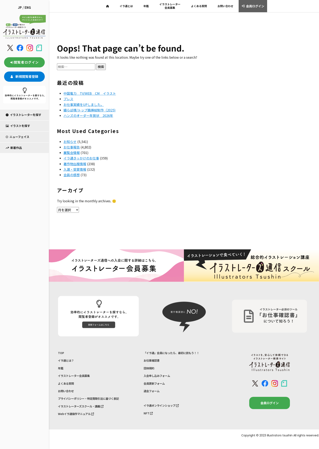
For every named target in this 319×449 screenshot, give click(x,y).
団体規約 (150, 370)
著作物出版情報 (74, 163)
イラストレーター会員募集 (169, 6)
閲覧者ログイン (24, 62)
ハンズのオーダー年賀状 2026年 (88, 115)
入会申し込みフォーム (159, 378)
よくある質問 (199, 6)
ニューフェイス (17, 137)
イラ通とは (126, 6)
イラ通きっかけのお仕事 (81, 158)
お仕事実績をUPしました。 (83, 104)
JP (20, 7)
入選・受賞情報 (74, 169)
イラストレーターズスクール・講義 (84, 412)
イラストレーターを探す (23, 115)
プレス (68, 98)
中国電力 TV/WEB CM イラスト (89, 93)
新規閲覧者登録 (24, 76)
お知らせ (69, 141)
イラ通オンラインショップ (164, 411)
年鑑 (146, 6)
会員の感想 (71, 174)
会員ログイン (252, 6)
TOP (61, 353)
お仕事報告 (71, 147)
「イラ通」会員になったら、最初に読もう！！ (176, 353)
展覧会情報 (71, 152)
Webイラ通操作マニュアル (78, 421)
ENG (28, 7)
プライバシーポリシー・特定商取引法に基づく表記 (93, 404)
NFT (148, 419)
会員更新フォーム (156, 387)
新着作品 (14, 148)
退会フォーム (153, 395)
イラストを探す (18, 126)
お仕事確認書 (153, 361)
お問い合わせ (225, 6)
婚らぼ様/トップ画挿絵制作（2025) (89, 110)
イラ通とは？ (67, 361)
